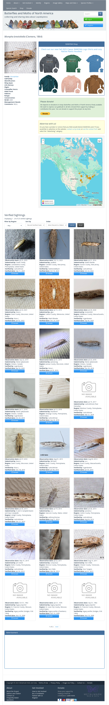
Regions (47, 3)
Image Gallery (57, 3)
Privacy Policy (55, 683)
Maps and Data (72, 3)
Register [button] (89, 25)
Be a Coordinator (38, 693)
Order (48, 221)
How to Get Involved (39, 691)
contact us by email (73, 129)
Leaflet (78, 205)
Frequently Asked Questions (12, 699)
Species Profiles (87, 3)
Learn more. (71, 696)
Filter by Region (10, 221)
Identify (38, 3)
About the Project (13, 691)
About (16, 3)
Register (35, 698)
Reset (81, 225)
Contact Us (81, 683)
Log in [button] (88, 19)
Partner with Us (37, 696)
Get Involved (28, 3)
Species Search (11, 8)
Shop (21, 8)
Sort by (28, 221)
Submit (72, 225)
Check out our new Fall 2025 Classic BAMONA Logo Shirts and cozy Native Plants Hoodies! (71, 50)
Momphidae (14, 77)
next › (57, 627)
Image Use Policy (68, 683)
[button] (6, 57)
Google (90, 205)
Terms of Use (43, 683)
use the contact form (90, 129)
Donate (29, 8)
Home (8, 3)
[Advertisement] (54, 651)
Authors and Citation (14, 693)
